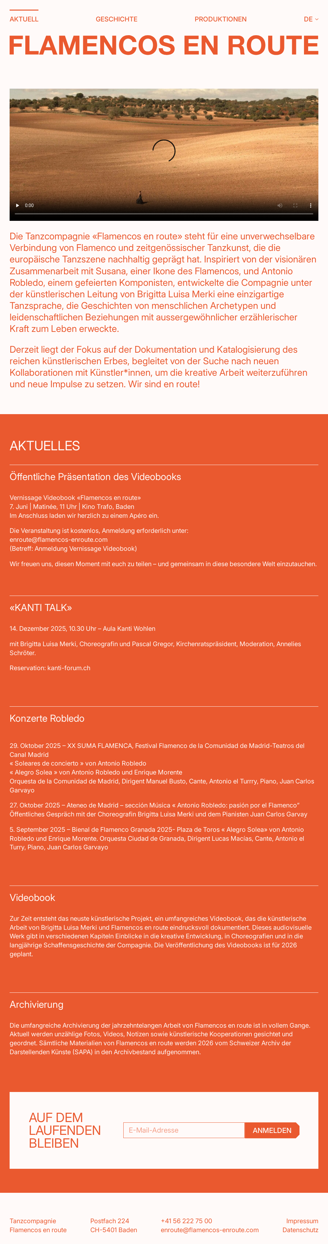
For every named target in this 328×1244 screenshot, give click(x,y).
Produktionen (221, 19)
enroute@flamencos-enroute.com (210, 1230)
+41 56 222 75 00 (186, 1221)
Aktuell (24, 19)
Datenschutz (300, 1230)
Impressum (302, 1221)
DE (308, 19)
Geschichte (116, 19)
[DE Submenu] (315, 19)
